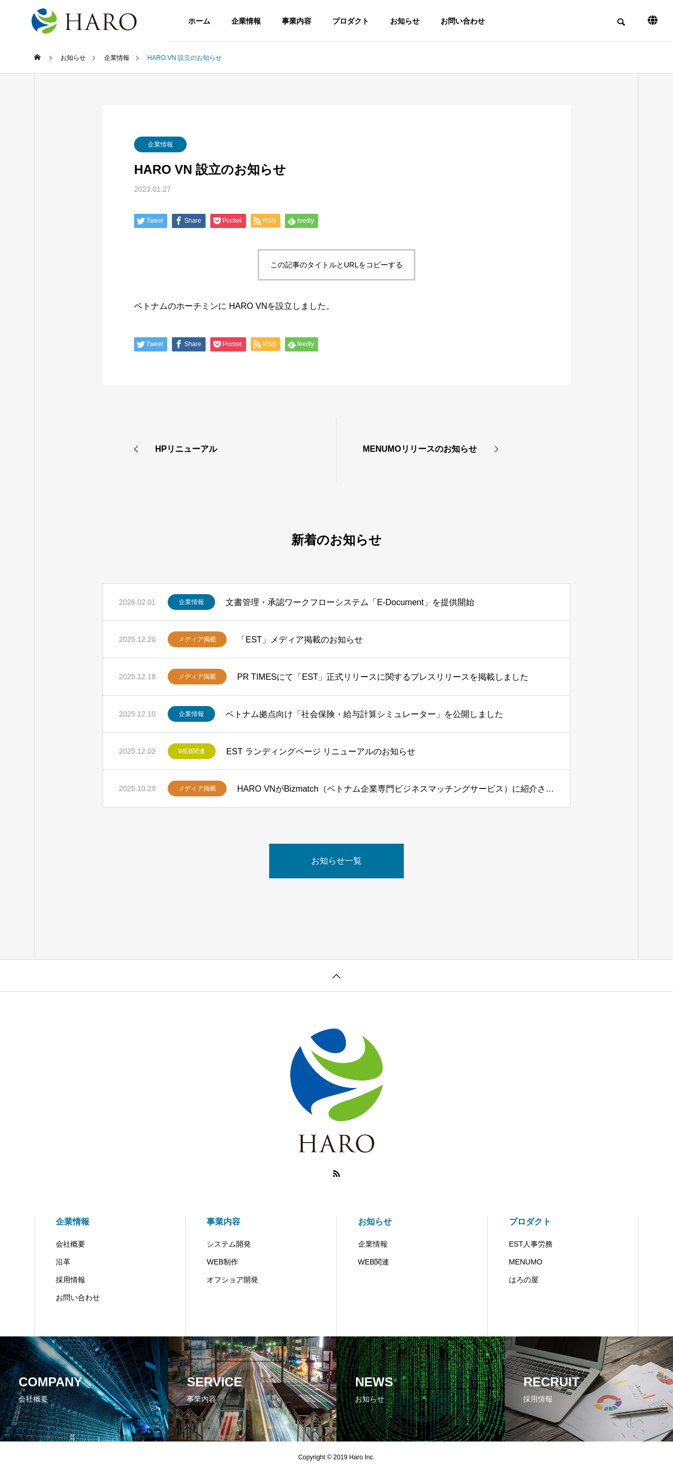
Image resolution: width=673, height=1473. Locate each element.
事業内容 (296, 21)
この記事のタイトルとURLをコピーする (336, 265)
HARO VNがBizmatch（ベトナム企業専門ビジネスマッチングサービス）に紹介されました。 (395, 788)
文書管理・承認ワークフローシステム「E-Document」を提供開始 (354, 602)
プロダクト (350, 21)
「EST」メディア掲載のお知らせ (300, 639)
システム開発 (229, 1244)
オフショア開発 (232, 1279)
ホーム (199, 21)
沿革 (63, 1262)
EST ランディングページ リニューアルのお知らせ (320, 751)
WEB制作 (222, 1262)
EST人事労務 (531, 1244)
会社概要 (70, 1244)
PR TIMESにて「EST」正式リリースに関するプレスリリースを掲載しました (382, 676)
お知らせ (405, 21)
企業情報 (246, 21)
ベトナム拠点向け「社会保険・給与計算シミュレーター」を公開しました (364, 714)
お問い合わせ (463, 21)
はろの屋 (523, 1279)
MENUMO (526, 1262)
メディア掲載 (197, 639)
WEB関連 (191, 751)
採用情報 (70, 1279)
